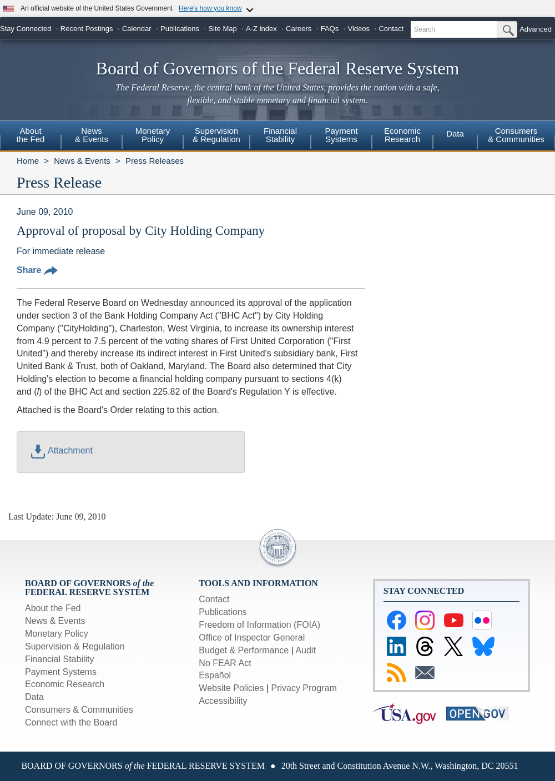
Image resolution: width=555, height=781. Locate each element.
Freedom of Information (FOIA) (259, 624)
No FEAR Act (225, 663)
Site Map (222, 28)
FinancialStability (280, 135)
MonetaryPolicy (152, 135)
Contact (391, 28)
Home (28, 160)
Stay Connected (26, 28)
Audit (305, 650)
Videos (359, 28)
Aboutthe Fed (31, 135)
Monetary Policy (56, 633)
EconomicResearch (402, 135)
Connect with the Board (71, 722)
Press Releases (154, 160)
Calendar (137, 28)
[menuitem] (30, 136)
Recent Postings (86, 28)
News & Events (82, 160)
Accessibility (223, 701)
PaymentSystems (341, 135)
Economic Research (64, 684)
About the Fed (53, 608)
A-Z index (261, 28)
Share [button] (37, 270)
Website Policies (231, 688)
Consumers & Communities (516, 135)
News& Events (91, 135)
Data (455, 133)
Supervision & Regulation (75, 646)
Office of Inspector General (252, 637)
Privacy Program (303, 688)
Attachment (62, 450)
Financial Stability (59, 659)
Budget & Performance (244, 650)
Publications (179, 28)
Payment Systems (61, 672)
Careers (298, 28)
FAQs (330, 28)
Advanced (535, 29)
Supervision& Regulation (216, 135)
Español (215, 675)
